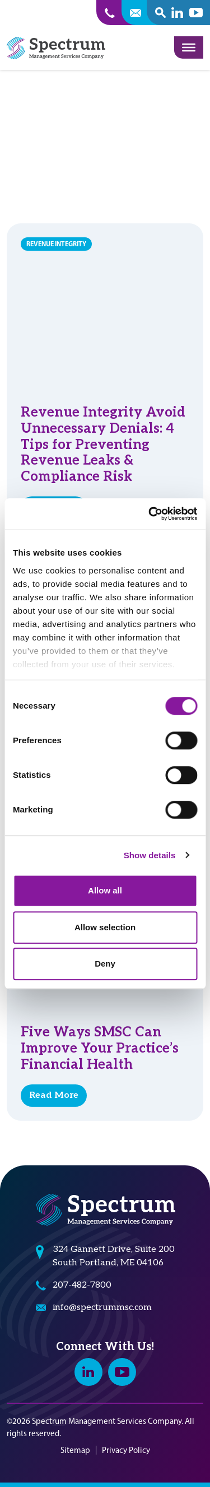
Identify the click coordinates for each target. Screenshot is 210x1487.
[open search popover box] (160, 12)
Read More (53, 1095)
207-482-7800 (82, 1285)
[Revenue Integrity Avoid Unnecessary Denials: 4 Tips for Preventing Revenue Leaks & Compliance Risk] (105, 307)
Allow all (105, 890)
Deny (105, 963)
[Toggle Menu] (188, 47)
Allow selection (105, 927)
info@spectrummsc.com (102, 1307)
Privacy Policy (126, 1450)
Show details (150, 855)
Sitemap (75, 1450)
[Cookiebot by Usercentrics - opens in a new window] (149, 513)
